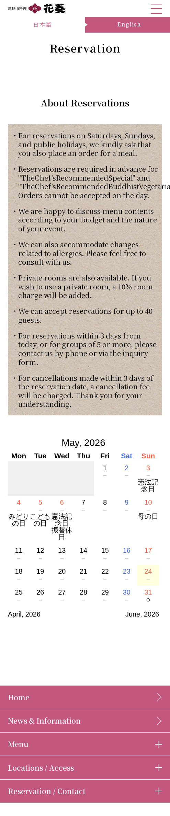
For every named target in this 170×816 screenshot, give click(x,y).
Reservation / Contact (47, 791)
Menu (18, 744)
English (129, 24)
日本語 (42, 24)
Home (19, 697)
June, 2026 (142, 614)
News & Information (44, 720)
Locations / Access (41, 767)
